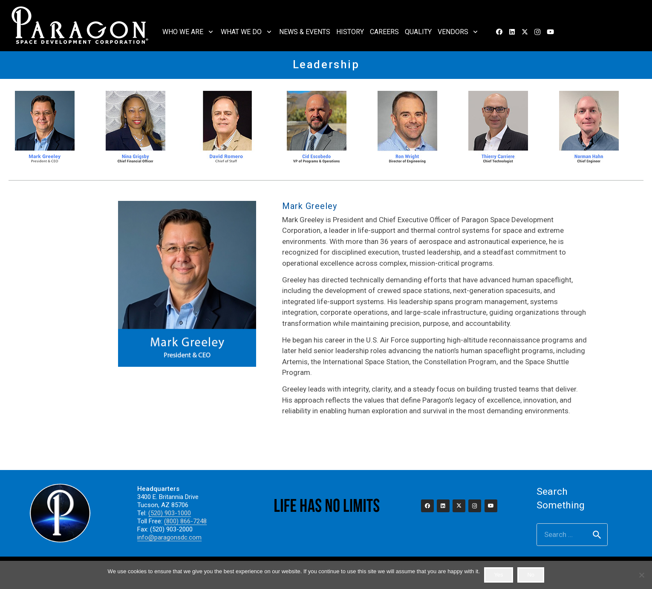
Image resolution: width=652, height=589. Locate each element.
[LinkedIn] (511, 32)
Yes (498, 575)
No (530, 575)
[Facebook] (499, 32)
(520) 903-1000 (169, 513)
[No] (641, 575)
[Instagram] (537, 32)
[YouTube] (550, 32)
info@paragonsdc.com (169, 537)
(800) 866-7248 (185, 521)
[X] (524, 32)
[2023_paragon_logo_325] (80, 25)
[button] (209, 32)
